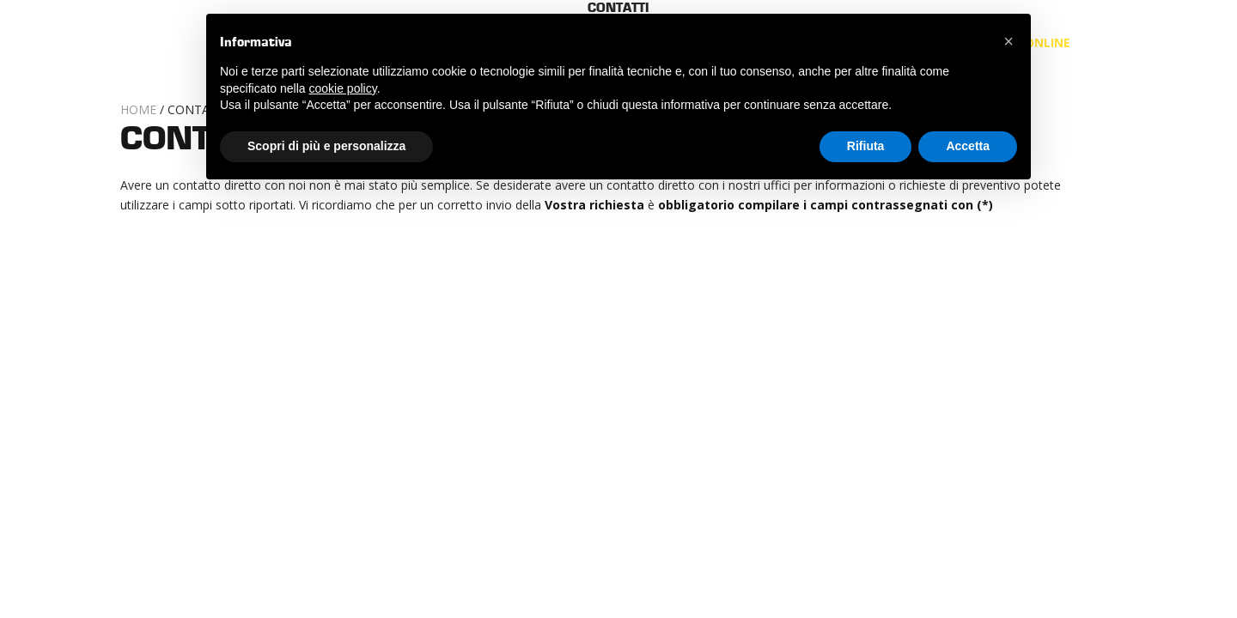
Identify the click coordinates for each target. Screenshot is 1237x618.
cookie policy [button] (343, 88)
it (1096, 42)
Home (138, 109)
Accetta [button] (968, 146)
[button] (1008, 41)
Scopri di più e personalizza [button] (326, 146)
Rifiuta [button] (866, 146)
